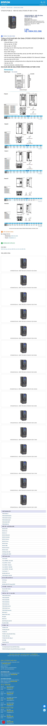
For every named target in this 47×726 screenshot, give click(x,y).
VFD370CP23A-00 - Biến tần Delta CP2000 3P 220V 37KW (23, 338)
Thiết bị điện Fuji (5, 524)
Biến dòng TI (4, 612)
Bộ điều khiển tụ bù (6, 573)
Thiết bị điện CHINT (6, 522)
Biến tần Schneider (6, 537)
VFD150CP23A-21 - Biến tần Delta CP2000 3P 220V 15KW (23, 405)
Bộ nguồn (4, 616)
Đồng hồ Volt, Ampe (6, 614)
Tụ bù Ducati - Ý (5, 571)
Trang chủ (3, 7)
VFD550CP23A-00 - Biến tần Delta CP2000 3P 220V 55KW (23, 270)
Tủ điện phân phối (5, 629)
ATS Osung (4, 580)
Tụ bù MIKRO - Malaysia (6, 564)
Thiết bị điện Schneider (6, 517)
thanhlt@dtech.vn (6, 675)
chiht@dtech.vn (12, 237)
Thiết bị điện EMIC (5, 599)
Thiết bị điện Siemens (6, 595)
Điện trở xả (4, 618)
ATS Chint (4, 582)
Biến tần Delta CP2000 (18, 7)
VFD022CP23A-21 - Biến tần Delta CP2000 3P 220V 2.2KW (23, 490)
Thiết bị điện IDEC (5, 597)
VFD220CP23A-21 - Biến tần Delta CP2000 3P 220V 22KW (23, 372)
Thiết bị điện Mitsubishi (6, 515)
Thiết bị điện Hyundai (6, 519)
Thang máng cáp (5, 642)
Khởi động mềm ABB (6, 551)
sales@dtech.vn (42, 4)
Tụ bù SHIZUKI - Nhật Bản (7, 567)
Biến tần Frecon (5, 541)
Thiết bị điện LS (5, 513)
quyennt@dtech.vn (10, 700)
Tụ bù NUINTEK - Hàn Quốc (7, 569)
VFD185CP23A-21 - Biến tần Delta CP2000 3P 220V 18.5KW (23, 389)
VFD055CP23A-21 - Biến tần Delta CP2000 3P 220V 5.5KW (23, 456)
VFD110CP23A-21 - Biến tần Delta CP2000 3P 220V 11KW (23, 422)
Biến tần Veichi (5, 549)
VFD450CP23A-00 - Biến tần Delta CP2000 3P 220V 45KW (23, 321)
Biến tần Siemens (5, 539)
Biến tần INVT (5, 528)
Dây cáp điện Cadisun (6, 588)
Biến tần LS (4, 532)
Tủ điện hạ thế (5, 627)
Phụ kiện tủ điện (5, 622)
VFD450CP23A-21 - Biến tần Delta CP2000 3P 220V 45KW (23, 287)
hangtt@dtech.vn (10, 705)
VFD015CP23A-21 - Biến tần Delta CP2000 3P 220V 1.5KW (23, 507)
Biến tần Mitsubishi (6, 535)
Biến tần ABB (4, 545)
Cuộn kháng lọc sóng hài (7, 575)
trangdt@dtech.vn (10, 712)
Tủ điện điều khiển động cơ (7, 638)
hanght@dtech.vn (10, 717)
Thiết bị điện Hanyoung (6, 610)
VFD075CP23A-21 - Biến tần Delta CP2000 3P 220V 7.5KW (23, 439)
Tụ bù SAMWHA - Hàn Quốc (7, 560)
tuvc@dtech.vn (10, 689)
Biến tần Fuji (4, 530)
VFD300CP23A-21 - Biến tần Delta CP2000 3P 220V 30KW (23, 355)
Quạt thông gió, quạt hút (7, 620)
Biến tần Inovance (5, 547)
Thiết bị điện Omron (6, 608)
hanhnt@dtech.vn (10, 723)
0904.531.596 (14, 236)
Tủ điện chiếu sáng (6, 635)
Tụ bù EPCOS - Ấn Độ (6, 562)
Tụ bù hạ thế (4, 558)
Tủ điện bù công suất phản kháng (8, 633)
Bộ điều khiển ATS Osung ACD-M (8, 584)
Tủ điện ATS (4, 631)
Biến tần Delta (9, 7)
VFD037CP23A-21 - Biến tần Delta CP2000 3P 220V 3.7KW (23, 473)
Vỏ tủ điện (4, 640)
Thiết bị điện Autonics (6, 606)
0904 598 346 (4, 4)
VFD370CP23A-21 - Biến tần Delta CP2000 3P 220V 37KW (23, 304)
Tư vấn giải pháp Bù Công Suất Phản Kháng (10, 646)
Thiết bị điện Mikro (5, 601)
